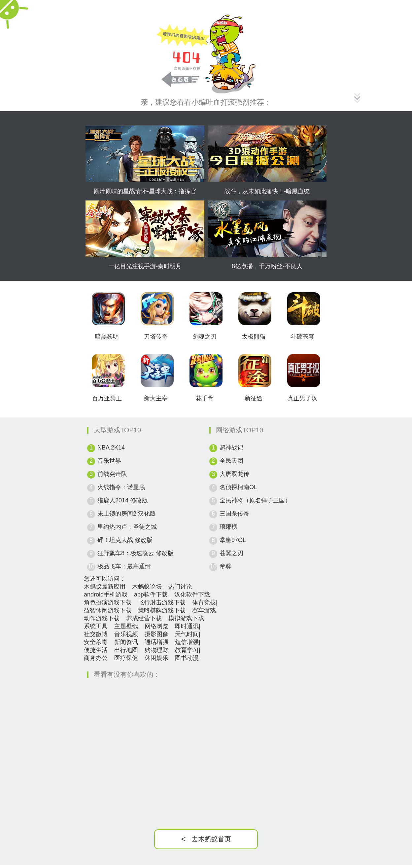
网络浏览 (156, 626)
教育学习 (187, 650)
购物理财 (156, 650)
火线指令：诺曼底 (121, 487)
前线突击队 (112, 474)
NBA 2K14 (111, 447)
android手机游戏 (105, 594)
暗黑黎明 (107, 336)
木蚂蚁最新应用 (104, 586)
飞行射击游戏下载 (162, 602)
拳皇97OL (233, 540)
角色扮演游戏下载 (107, 602)
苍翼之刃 (231, 553)
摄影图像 (156, 634)
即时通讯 (187, 626)
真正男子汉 (302, 398)
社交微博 (96, 634)
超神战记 (231, 447)
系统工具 (96, 626)
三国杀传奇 (234, 513)
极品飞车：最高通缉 (124, 566)
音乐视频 (126, 634)
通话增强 (156, 642)
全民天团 (231, 460)
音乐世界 (109, 460)
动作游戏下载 (102, 618)
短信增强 (187, 642)
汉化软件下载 (192, 594)
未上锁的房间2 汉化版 (126, 513)
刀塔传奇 (156, 336)
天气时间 (187, 634)
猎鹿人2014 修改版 (122, 500)
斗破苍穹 (302, 336)
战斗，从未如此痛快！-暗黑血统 (267, 191)
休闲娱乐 (156, 658)
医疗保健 (126, 658)
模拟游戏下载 (186, 618)
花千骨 (205, 398)
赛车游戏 (204, 610)
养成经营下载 (144, 618)
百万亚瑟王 (107, 398)
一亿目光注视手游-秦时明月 (145, 266)
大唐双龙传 (234, 474)
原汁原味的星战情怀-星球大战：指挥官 (144, 191)
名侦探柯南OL (238, 487)
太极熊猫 (253, 336)
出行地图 (126, 650)
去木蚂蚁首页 (206, 839)
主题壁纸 (126, 626)
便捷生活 (96, 650)
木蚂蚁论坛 (147, 586)
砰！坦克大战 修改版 (125, 540)
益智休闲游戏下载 (107, 610)
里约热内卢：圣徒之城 (127, 526)
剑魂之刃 (205, 336)
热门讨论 (180, 586)
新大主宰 (156, 398)
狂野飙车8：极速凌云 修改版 (135, 553)
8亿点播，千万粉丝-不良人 (267, 266)
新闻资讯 (126, 642)
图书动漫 (187, 658)
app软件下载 (151, 594)
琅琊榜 (228, 526)
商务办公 (96, 658)
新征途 (253, 398)
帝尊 (225, 566)
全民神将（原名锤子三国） (255, 500)
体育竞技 (204, 602)
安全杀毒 (96, 642)
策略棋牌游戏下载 (162, 610)
